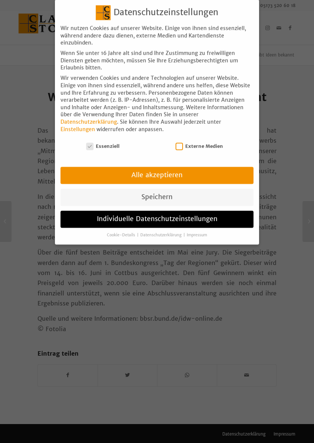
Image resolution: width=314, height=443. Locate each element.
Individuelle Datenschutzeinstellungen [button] (157, 212)
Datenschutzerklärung (88, 115)
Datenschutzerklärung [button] (161, 228)
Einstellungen (77, 122)
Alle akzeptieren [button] (157, 168)
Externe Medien (199, 139)
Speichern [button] (157, 190)
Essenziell (103, 139)
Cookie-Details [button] (121, 228)
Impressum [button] (197, 228)
